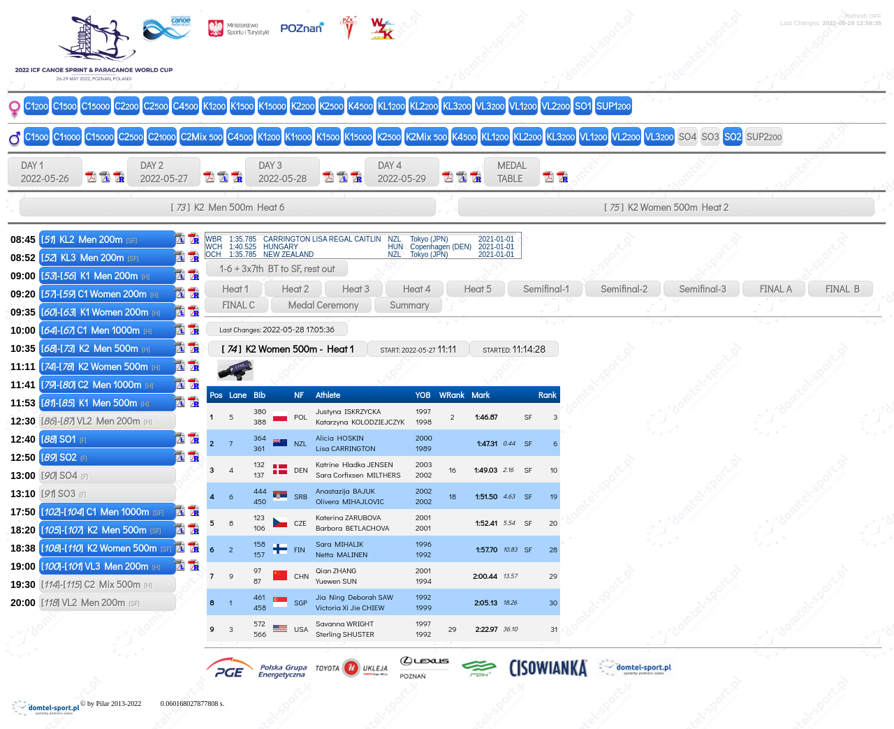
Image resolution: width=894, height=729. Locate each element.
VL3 (490, 105)
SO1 (583, 105)
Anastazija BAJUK (345, 490)
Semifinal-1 (545, 288)
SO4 (687, 136)
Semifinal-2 (623, 288)
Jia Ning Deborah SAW (354, 596)
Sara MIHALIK (339, 543)
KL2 (424, 105)
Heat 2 (293, 288)
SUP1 (613, 105)
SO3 (710, 136)
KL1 (391, 105)
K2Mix (426, 136)
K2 (303, 105)
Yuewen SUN (336, 580)
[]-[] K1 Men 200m (95, 275)
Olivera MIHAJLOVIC (350, 501)
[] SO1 (64, 439)
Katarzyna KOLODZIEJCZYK (360, 421)
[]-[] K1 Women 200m (101, 311)
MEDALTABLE (512, 172)
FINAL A (774, 288)
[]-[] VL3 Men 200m (101, 566)
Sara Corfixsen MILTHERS (358, 474)
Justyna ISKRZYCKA (348, 411)
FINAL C (236, 304)
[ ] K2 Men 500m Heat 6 (228, 207)
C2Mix (202, 136)
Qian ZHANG (336, 570)
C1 (36, 105)
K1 (214, 105)
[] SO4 (64, 475)
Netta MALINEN (341, 554)
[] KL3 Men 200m (90, 257)
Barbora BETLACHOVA (353, 527)
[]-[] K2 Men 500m (95, 348)
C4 (185, 105)
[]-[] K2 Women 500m (100, 366)
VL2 (556, 105)
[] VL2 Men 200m (90, 602)
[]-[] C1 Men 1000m (96, 330)
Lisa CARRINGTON (345, 448)
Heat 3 (353, 288)
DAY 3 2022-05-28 (282, 172)
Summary (408, 304)
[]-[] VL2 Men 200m (96, 420)
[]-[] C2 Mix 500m (96, 584)
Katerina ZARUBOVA (348, 517)
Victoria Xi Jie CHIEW (350, 607)
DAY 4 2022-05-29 (402, 172)
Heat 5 (475, 288)
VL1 (522, 105)
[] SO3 (63, 493)
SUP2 (764, 136)
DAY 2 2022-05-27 (163, 172)
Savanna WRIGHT (345, 623)
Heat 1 (233, 288)
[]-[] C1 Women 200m (100, 293)
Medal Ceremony (321, 304)
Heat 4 (415, 288)
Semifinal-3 (701, 288)
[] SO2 (64, 457)
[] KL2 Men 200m (89, 239)
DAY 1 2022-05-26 (45, 172)
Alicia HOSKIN (340, 437)
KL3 (457, 105)
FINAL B (840, 288)
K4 (360, 105)
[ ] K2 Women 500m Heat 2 (666, 207)
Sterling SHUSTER (345, 633)
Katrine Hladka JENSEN (354, 464)
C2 (126, 105)
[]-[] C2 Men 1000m (97, 384)
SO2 (733, 136)
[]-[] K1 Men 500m (95, 402)
